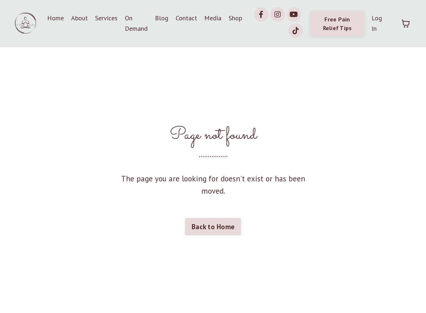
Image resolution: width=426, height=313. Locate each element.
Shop (235, 18)
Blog (161, 18)
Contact (186, 18)
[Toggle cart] (405, 23)
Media (212, 18)
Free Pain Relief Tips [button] (337, 24)
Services (106, 18)
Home (55, 18)
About (79, 18)
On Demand (136, 23)
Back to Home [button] (213, 226)
